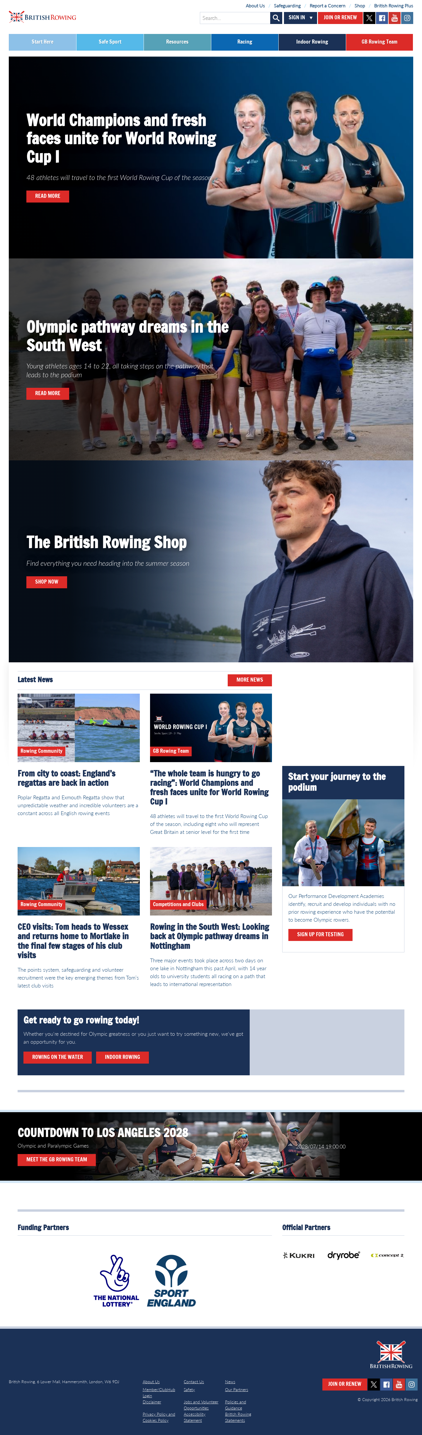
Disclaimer (152, 1401)
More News (249, 680)
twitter (369, 18)
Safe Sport (110, 42)
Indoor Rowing (312, 42)
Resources (177, 42)
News (230, 1381)
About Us (255, 5)
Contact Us (194, 1381)
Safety (189, 1389)
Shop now (46, 582)
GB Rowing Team (379, 42)
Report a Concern (328, 5)
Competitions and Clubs (178, 904)
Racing (244, 42)
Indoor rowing (122, 1057)
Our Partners (236, 1389)
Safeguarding (287, 5)
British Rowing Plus (393, 5)
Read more (47, 196)
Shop (360, 5)
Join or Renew (340, 17)
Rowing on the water (57, 1057)
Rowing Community (41, 751)
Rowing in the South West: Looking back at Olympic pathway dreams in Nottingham (209, 936)
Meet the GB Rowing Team (56, 1160)
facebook (382, 18)
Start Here (42, 42)
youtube (395, 18)
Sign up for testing (320, 934)
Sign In (297, 17)
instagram (407, 18)
